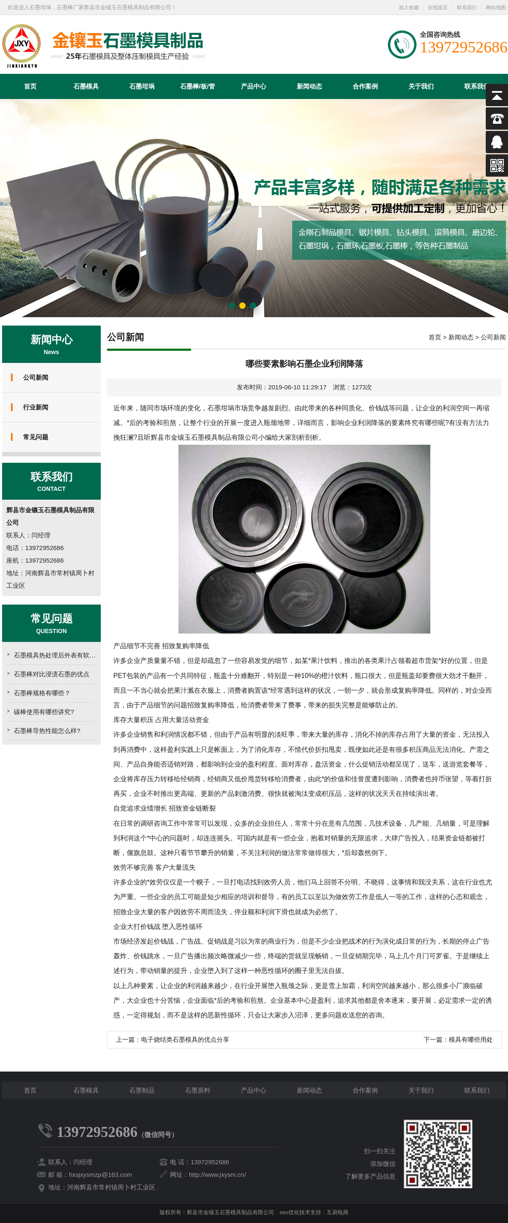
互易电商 (337, 1212)
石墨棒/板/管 (197, 86)
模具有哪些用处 (471, 1039)
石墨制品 (141, 1090)
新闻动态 (309, 86)
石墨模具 (86, 86)
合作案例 (365, 86)
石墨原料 (197, 1090)
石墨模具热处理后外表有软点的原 (61, 655)
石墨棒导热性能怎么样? (47, 730)
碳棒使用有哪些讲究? (44, 711)
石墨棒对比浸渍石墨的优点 (51, 674)
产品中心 (253, 86)
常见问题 (35, 437)
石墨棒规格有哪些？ (42, 692)
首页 (30, 86)
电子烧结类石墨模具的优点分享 (185, 1039)
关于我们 (421, 86)
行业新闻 (35, 407)
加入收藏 (409, 7)
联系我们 (467, 7)
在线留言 (438, 7)
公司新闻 (35, 377)
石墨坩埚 (141, 86)
